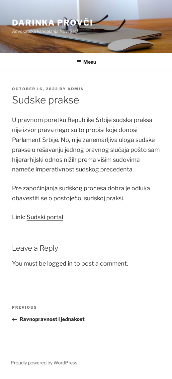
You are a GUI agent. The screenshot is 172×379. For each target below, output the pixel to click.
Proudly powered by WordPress (44, 362)
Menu (86, 62)
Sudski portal (45, 217)
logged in (60, 263)
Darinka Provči (52, 23)
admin (75, 89)
